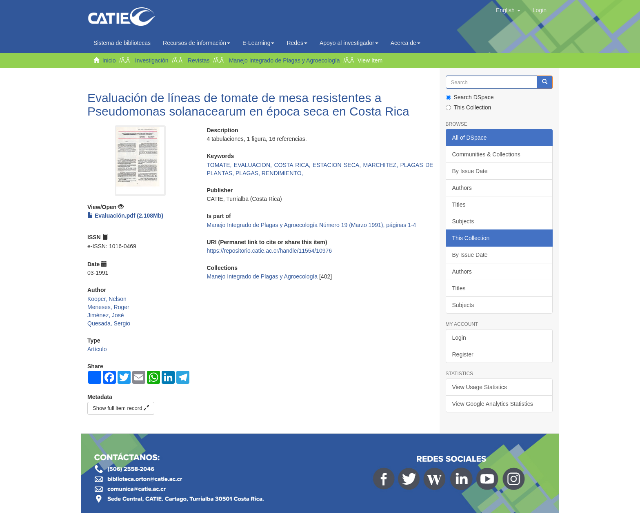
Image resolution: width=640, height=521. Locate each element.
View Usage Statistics (479, 387)
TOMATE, (220, 165)
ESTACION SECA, (338, 165)
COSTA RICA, (293, 165)
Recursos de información (196, 43)
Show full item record (121, 408)
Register (462, 354)
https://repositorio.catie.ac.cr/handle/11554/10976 (269, 250)
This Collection (468, 107)
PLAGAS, (249, 173)
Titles (459, 204)
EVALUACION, (254, 165)
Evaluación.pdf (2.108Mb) (125, 215)
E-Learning (258, 43)
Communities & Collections (486, 154)
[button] (508, 10)
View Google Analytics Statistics (492, 404)
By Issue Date (470, 171)
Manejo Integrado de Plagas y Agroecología (284, 60)
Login (459, 337)
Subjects (463, 221)
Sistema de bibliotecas (122, 43)
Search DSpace (470, 97)
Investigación (152, 60)
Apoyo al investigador (349, 43)
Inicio (109, 60)
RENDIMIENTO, (282, 173)
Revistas (199, 60)
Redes (297, 43)
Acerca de (405, 43)
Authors (462, 188)
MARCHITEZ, (381, 165)
